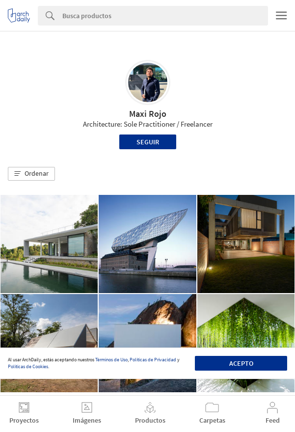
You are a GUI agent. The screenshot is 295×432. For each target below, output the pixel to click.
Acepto (241, 363)
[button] (31, 174)
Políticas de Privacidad (153, 359)
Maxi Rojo (147, 113)
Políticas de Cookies (28, 366)
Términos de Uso (111, 359)
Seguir (147, 141)
